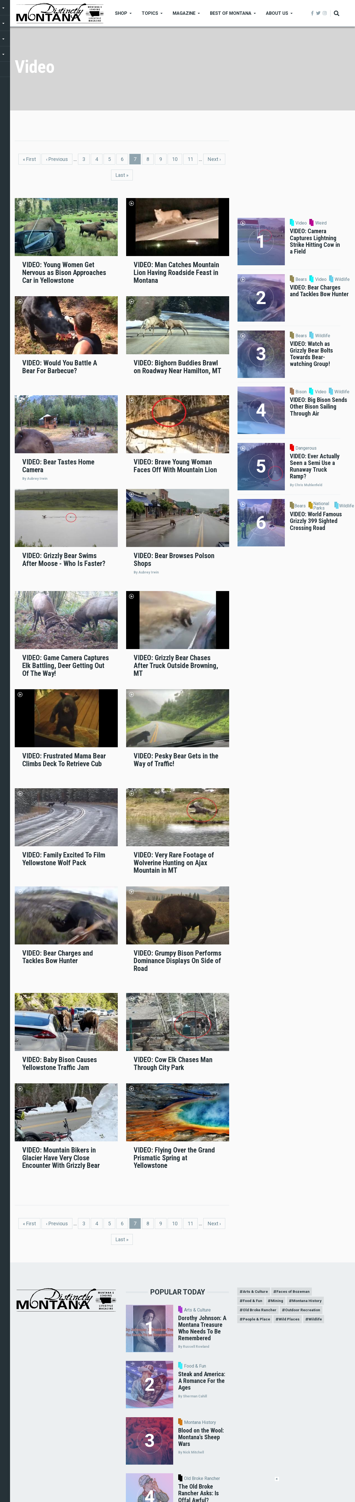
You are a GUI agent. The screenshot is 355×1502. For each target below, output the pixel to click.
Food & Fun (195, 1366)
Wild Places (291, 1320)
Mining (279, 1301)
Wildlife (342, 279)
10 (177, 158)
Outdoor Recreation (305, 1311)
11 (193, 158)
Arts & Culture (197, 1310)
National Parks (321, 506)
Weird (321, 223)
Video (301, 223)
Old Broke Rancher (260, 1311)
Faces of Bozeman (295, 1291)
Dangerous (306, 448)
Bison (301, 392)
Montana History (200, 1422)
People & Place (257, 1320)
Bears (301, 279)
